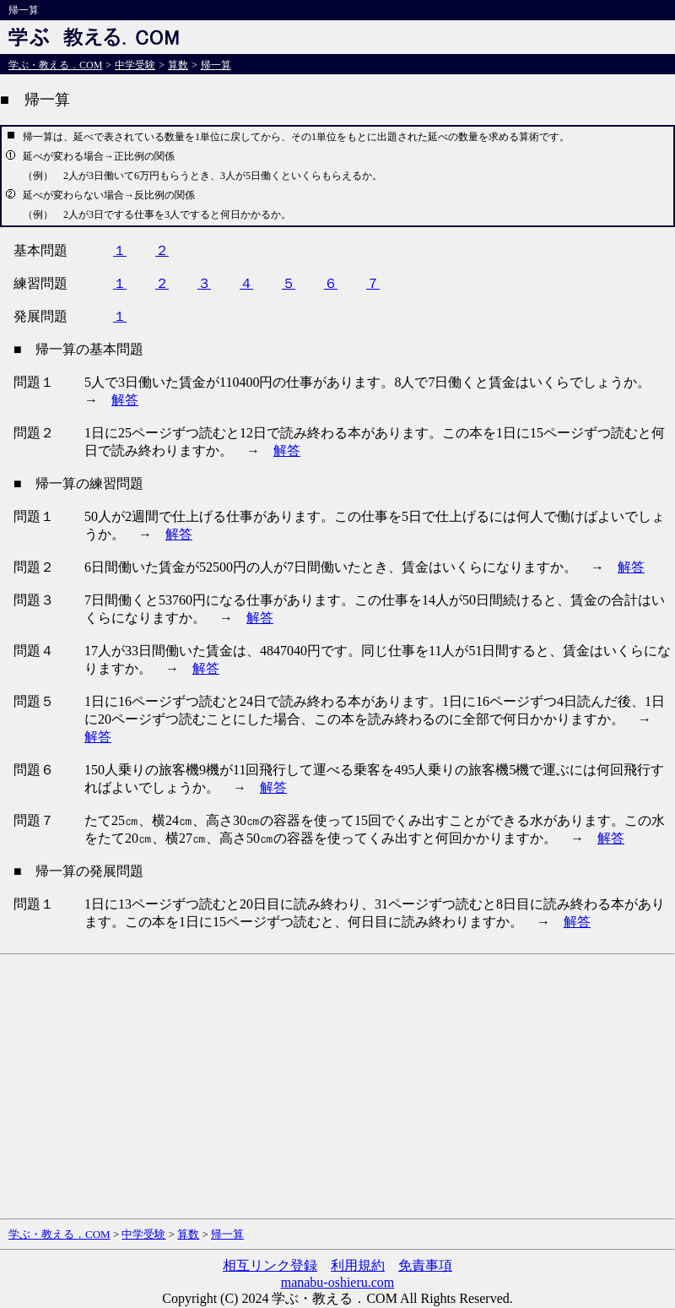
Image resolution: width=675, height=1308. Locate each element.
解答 (124, 400)
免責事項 (425, 1265)
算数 (178, 65)
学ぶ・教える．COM (55, 65)
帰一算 (216, 65)
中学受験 (135, 65)
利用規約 (358, 1265)
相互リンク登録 (270, 1265)
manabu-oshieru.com (338, 1282)
